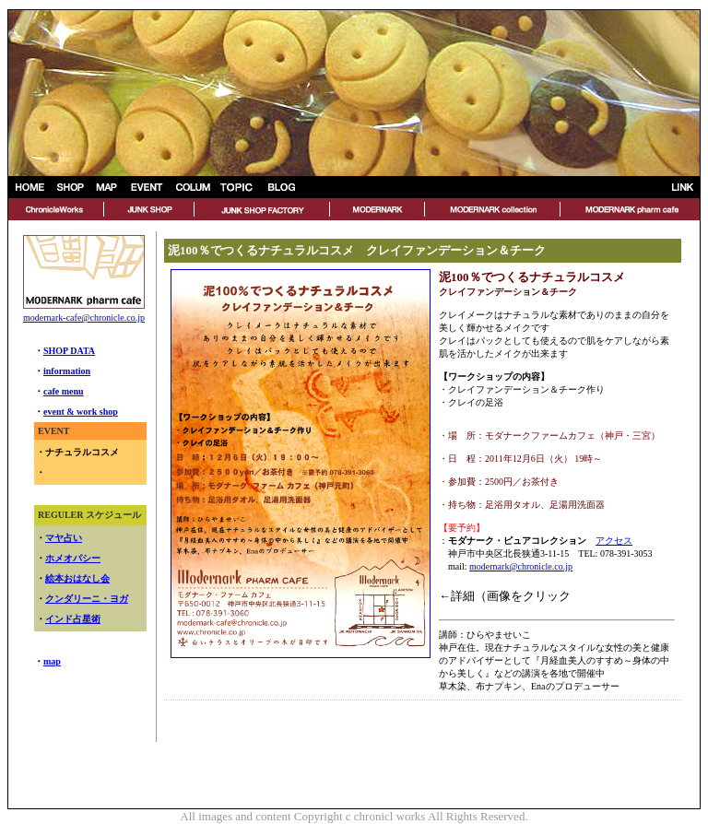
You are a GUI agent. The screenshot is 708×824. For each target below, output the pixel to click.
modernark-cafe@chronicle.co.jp (84, 317)
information (66, 371)
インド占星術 (72, 619)
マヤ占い (63, 538)
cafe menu (63, 391)
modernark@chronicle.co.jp (520, 566)
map (52, 661)
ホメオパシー (72, 558)
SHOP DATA (69, 351)
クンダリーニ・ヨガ (86, 599)
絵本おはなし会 (77, 578)
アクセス (614, 541)
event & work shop (80, 411)
